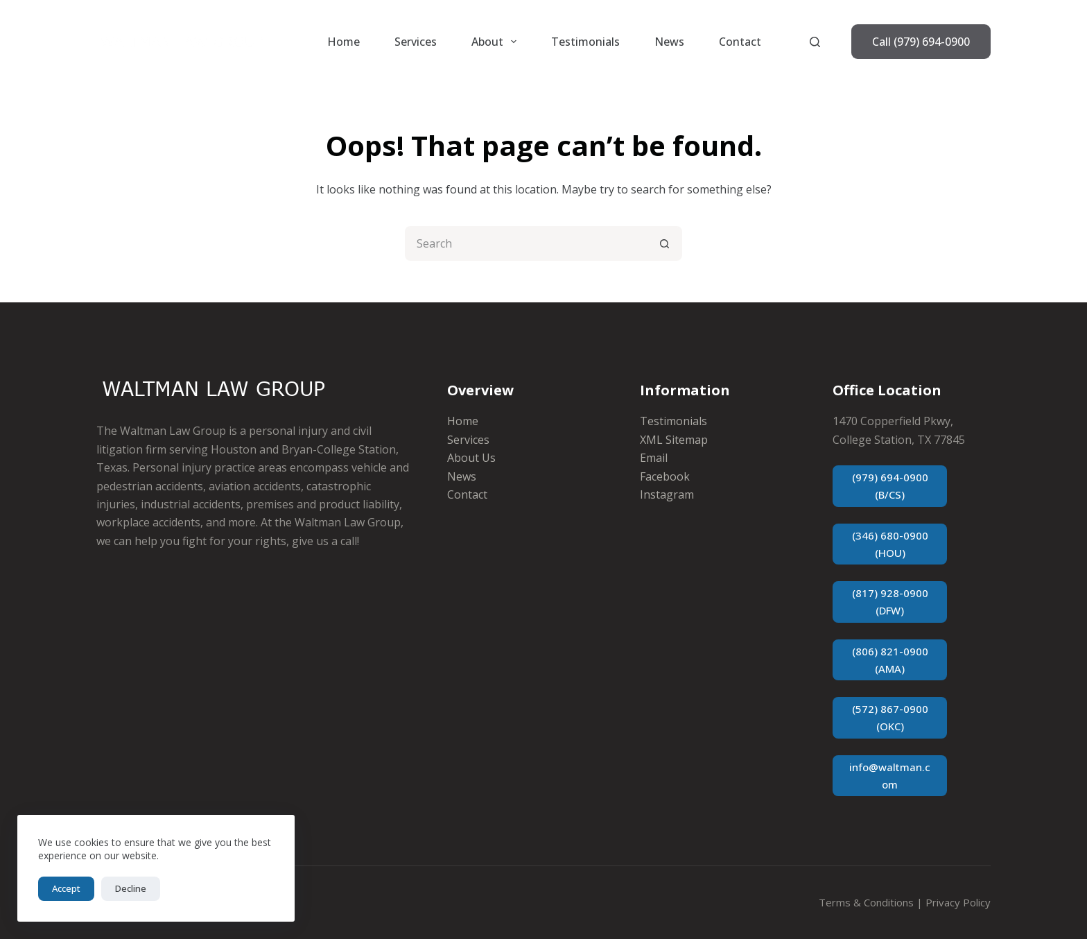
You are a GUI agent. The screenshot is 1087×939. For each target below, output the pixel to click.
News (669, 41)
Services (415, 41)
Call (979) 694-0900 (921, 41)
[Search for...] (526, 243)
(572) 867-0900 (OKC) (890, 717)
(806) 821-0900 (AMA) (890, 659)
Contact (740, 41)
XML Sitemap (674, 439)
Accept (66, 888)
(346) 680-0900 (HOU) (890, 544)
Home (343, 41)
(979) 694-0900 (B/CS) (890, 485)
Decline (130, 888)
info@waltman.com (889, 775)
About (496, 41)
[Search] (815, 42)
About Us (471, 457)
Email (654, 457)
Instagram (667, 494)
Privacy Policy (958, 902)
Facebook (665, 476)
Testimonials (585, 41)
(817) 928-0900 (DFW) (890, 601)
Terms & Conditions (866, 902)
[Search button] (664, 243)
